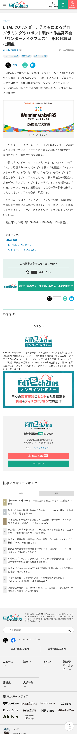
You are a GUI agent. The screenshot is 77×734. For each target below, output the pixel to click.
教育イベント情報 (40, 56)
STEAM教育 (26, 56)
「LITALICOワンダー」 (19, 245)
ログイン (38, 463)
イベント (48, 663)
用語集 (7, 684)
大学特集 (28, 684)
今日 (21, 493)
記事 (27, 662)
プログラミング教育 (11, 56)
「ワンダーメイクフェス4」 (21, 250)
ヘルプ (16, 729)
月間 (56, 493)
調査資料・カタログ (68, 665)
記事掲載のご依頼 (20, 648)
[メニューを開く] (4, 4)
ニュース (8, 663)
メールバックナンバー (38, 448)
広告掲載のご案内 (57, 648)
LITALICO (11, 240)
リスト (16, 65)
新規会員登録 (38, 455)
